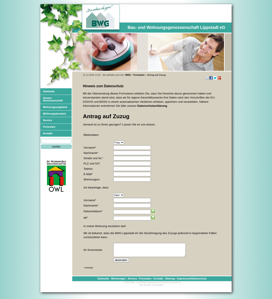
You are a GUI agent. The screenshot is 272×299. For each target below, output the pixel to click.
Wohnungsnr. (92, 179)
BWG (128, 75)
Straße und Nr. (93, 158)
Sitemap (170, 281)
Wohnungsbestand (54, 113)
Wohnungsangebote (55, 107)
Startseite (49, 91)
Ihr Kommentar (93, 251)
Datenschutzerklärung (152, 105)
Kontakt (47, 133)
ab (86, 217)
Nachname (91, 152)
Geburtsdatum (93, 211)
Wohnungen (118, 281)
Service (47, 120)
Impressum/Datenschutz (192, 281)
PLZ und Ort (92, 163)
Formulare (138, 75)
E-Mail (88, 174)
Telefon (88, 168)
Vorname (90, 147)
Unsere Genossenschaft (53, 99)
